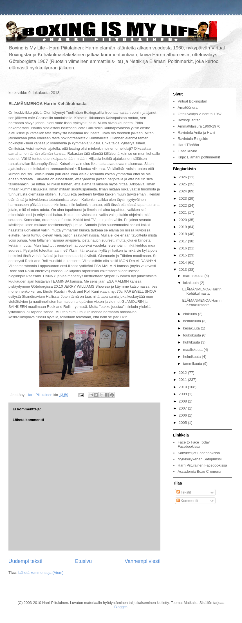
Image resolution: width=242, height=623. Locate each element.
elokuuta (190, 314)
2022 (183, 205)
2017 (183, 241)
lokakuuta (191, 283)
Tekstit (183, 492)
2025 (183, 184)
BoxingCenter (189, 120)
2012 (183, 372)
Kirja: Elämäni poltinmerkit (199, 157)
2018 (183, 234)
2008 (183, 401)
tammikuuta (193, 363)
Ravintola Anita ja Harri (196, 132)
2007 (183, 408)
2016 (183, 248)
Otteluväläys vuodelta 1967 (200, 114)
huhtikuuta (192, 342)
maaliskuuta (193, 349)
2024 (183, 191)
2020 (183, 220)
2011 (183, 380)
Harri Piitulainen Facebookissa (202, 465)
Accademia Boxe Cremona (199, 471)
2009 (183, 394)
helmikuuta (192, 356)
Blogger (120, 607)
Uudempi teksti (25, 561)
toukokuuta (192, 335)
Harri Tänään (188, 145)
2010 (183, 387)
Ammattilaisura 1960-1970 (199, 126)
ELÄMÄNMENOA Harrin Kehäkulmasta (201, 291)
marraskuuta (194, 276)
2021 (183, 212)
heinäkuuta (192, 321)
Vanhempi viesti (142, 561)
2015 (183, 255)
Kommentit (187, 501)
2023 (183, 198)
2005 (183, 422)
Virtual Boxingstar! (192, 101)
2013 (183, 269)
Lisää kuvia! (187, 151)
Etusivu (83, 561)
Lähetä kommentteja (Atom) (40, 572)
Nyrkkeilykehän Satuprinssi (199, 459)
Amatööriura (188, 107)
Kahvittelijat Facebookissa (199, 453)
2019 (183, 227)
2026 (183, 177)
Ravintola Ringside (193, 139)
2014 (183, 262)
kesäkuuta (192, 328)
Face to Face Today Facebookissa (194, 444)
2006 (183, 415)
